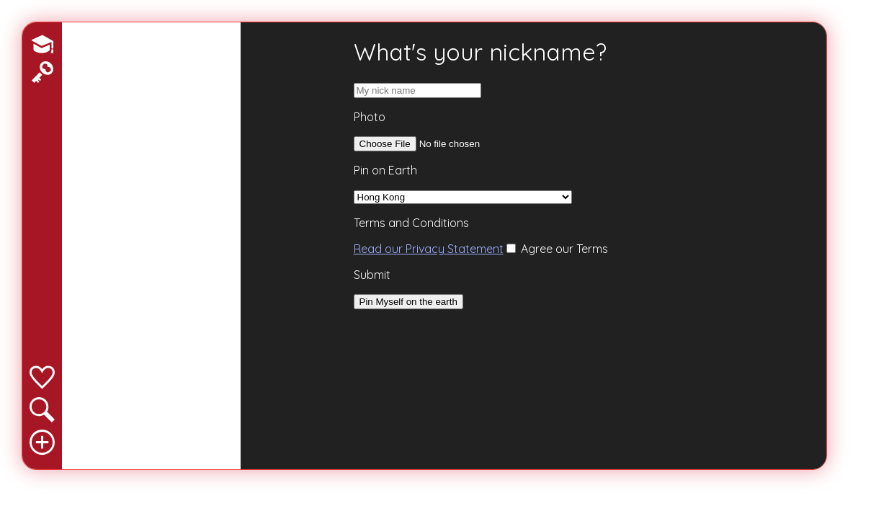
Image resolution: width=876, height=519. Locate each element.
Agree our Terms (557, 248)
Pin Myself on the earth (408, 301)
